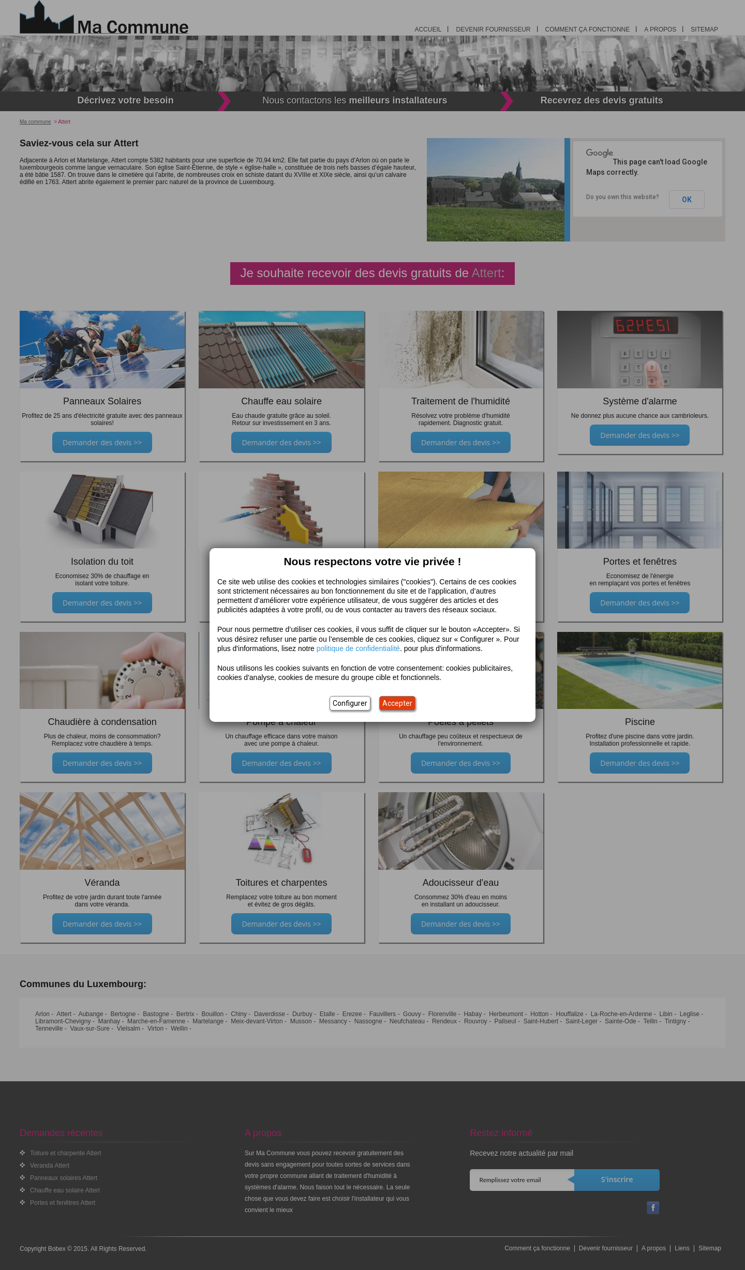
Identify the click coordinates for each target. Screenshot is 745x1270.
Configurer (350, 703)
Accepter (397, 703)
